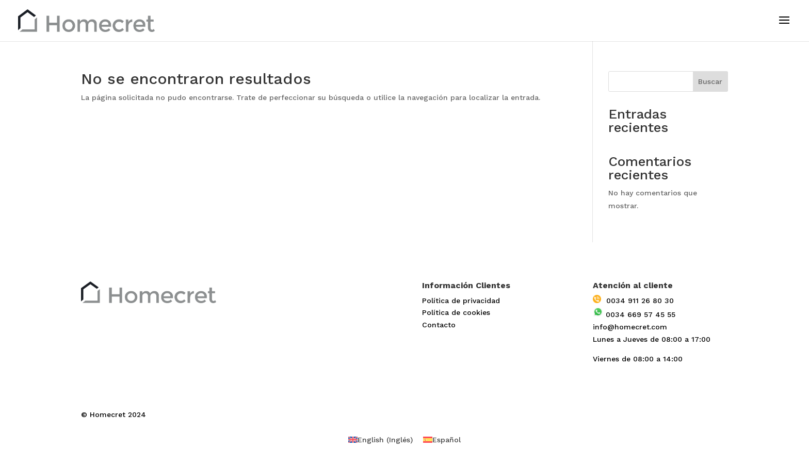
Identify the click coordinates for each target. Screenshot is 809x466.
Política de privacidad (461, 300)
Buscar (710, 81)
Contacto (439, 325)
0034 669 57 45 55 (634, 314)
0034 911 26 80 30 (633, 300)
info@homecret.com (630, 327)
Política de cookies (456, 312)
